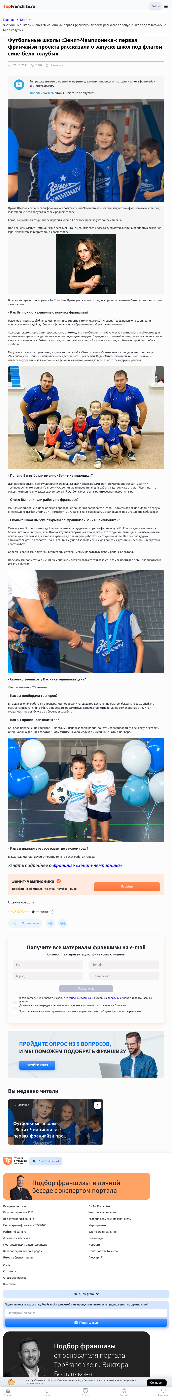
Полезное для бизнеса (103, 1262)
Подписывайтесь (42, 93)
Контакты (9, 1295)
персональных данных (77, 998)
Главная (8, 20)
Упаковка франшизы (102, 1224)
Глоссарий (95, 1269)
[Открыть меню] (166, 6)
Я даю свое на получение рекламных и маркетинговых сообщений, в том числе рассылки (80, 1011)
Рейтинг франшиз (15, 1243)
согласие (30, 1005)
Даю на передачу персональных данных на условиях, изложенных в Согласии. (73, 1005)
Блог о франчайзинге (102, 1243)
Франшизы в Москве (16, 1249)
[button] (155, 6)
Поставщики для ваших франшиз (25, 1256)
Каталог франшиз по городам (22, 1262)
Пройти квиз (37, 1065)
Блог (23, 20)
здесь (40, 1383)
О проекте (9, 1282)
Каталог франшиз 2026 (18, 1224)
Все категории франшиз (19, 1230)
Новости (94, 1256)
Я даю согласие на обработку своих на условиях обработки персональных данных (85, 999)
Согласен (156, 1382)
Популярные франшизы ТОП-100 (24, 1236)
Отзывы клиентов (15, 1289)
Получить (86, 988)
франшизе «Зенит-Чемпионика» (87, 865)
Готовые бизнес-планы (18, 1269)
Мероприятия (97, 1236)
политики (113, 998)
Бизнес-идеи (97, 1249)
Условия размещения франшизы (110, 1230)
